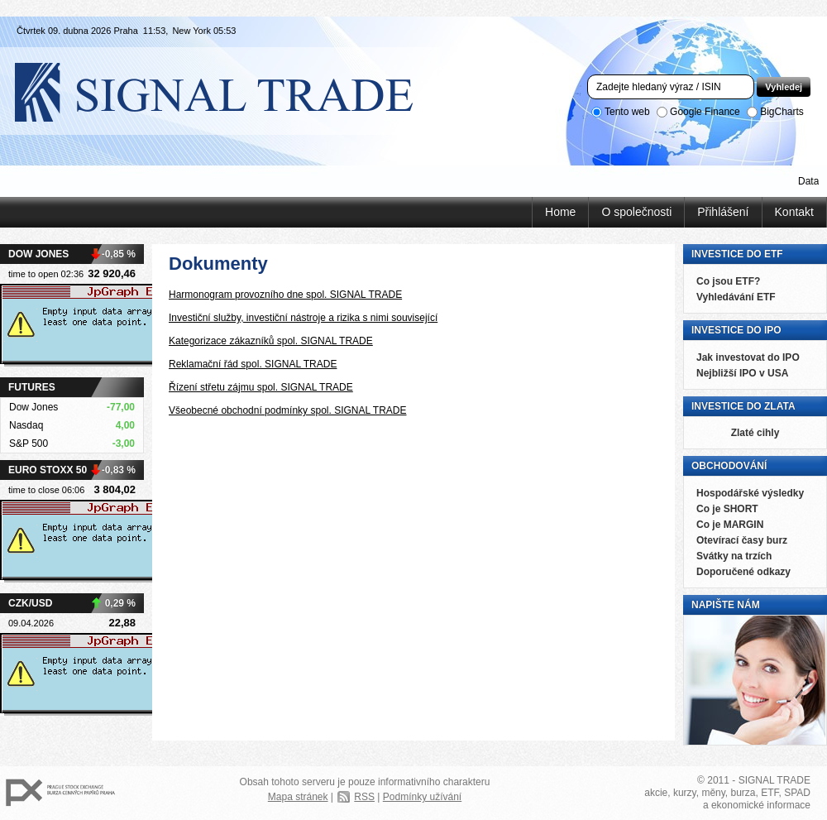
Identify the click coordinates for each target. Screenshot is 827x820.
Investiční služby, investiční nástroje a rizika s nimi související (303, 318)
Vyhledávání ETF (736, 297)
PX (60, 793)
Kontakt (794, 211)
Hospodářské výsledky (750, 493)
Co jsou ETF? (728, 281)
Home (560, 211)
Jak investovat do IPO (748, 357)
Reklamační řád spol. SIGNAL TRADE (253, 364)
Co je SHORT (727, 509)
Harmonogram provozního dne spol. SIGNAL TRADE (285, 294)
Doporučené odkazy (743, 572)
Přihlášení (722, 211)
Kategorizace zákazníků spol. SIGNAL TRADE (271, 341)
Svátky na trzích (734, 556)
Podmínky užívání (422, 797)
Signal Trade (227, 91)
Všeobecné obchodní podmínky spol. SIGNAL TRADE (288, 410)
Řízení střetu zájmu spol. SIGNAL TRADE (261, 387)
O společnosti (636, 211)
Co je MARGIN (729, 524)
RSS (364, 797)
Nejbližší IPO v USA (742, 373)
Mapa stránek (298, 797)
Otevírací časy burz (741, 540)
